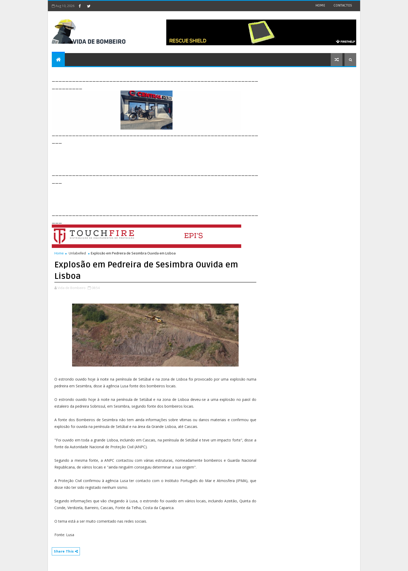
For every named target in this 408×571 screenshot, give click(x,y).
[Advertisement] (146, 156)
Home (59, 253)
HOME (320, 5)
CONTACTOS (343, 5)
